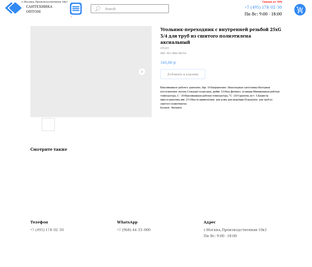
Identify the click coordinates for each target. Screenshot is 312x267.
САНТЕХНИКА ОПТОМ (39, 9)
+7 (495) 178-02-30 (263, 7)
